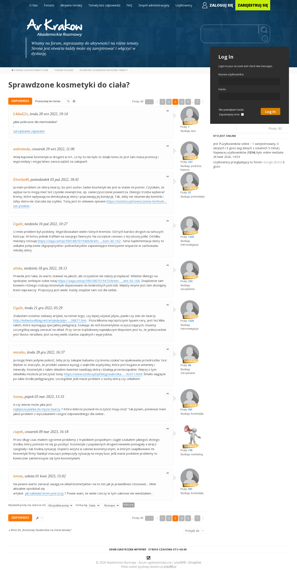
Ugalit (18, 224)
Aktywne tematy (71, 5)
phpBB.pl (170, 567)
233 (190, 281)
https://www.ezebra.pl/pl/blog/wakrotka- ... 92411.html (103, 374)
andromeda (21, 149)
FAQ (129, 5)
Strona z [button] (149, 101)
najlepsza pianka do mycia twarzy (36, 409)
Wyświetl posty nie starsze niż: (40, 505)
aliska (17, 268)
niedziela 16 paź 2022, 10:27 (46, 224)
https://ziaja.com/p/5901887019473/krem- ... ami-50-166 (99, 281)
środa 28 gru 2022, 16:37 (46, 352)
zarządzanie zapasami (29, 131)
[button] (157, 101)
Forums (49, 5)
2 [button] (169, 102)
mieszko (19, 352)
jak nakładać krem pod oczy (44, 493)
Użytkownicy (184, 5)
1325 (191, 237)
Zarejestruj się (253, 5)
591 (190, 409)
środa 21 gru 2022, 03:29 (43, 308)
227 (190, 162)
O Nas (33, 5)
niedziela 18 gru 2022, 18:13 (45, 268)
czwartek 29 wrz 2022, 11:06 (53, 149)
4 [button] (182, 102)
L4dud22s (20, 114)
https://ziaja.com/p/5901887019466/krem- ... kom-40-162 (79, 241)
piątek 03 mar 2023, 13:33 (44, 397)
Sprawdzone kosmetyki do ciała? (69, 85)
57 (189, 192)
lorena (18, 397)
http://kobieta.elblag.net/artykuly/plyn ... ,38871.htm (49, 320)
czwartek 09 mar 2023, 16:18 (46, 432)
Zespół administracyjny (153, 5)
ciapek (18, 432)
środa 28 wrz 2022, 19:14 (49, 114)
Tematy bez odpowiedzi (104, 5)
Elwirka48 (21, 179)
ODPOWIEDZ (20, 101)
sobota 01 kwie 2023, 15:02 (45, 476)
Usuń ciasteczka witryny (127, 549)
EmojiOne (195, 563)
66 (189, 365)
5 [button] (188, 102)
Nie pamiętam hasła (231, 109)
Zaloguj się (221, 5)
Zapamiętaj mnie (231, 114)
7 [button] (197, 102)
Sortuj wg (87, 505)
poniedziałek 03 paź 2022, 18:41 (55, 179)
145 (190, 450)
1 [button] (162, 102)
